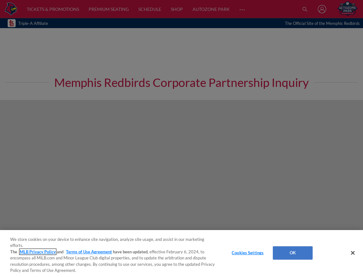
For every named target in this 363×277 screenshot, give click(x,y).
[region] (181, 253)
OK (293, 252)
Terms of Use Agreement (89, 251)
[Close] (353, 253)
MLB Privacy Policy (38, 251)
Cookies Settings (248, 252)
